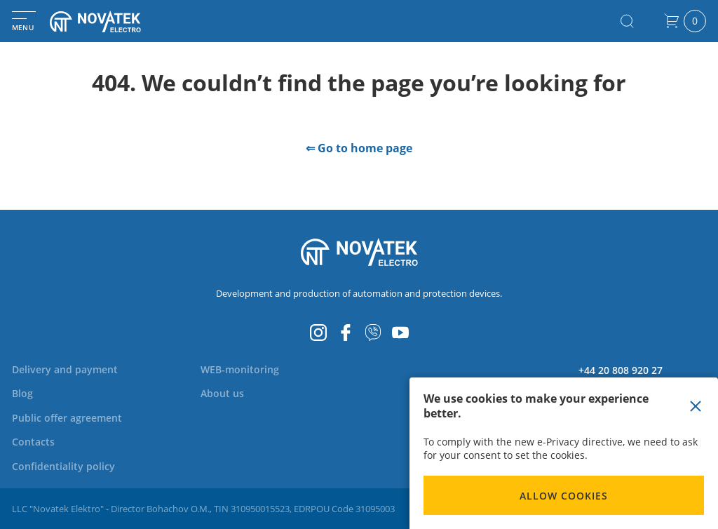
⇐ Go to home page (359, 148)
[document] (563, 453)
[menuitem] (65, 369)
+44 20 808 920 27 (620, 370)
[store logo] (112, 21)
